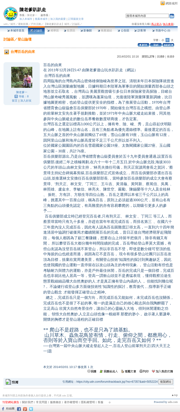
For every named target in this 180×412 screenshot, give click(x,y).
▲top (174, 395)
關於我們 (27, 402)
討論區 (36, 30)
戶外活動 (36, 24)
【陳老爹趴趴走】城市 (56, 24)
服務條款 (55, 402)
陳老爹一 (32, 15)
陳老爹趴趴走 (32, 9)
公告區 (123, 30)
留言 (15, 100)
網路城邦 (172, 3)
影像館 (86, 30)
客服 (100, 402)
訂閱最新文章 (76, 18)
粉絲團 (10, 408)
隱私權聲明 (88, 402)
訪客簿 (140, 30)
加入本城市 (25, 18)
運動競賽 (23, 24)
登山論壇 (25, 39)
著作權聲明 (71, 402)
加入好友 (26, 100)
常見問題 (41, 402)
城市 (12, 24)
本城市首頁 (15, 30)
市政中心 (161, 30)
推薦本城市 (41, 18)
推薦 (170, 56)
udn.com (173, 402)
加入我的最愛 (58, 18)
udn (6, 24)
